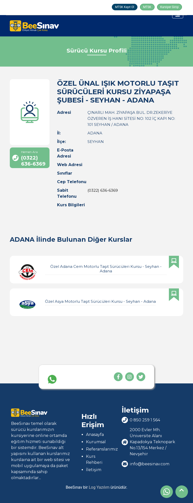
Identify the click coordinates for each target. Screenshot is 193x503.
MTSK (147, 7)
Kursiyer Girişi (169, 7)
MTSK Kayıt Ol (124, 7)
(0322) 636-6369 (102, 190)
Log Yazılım (99, 487)
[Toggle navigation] (177, 14)
